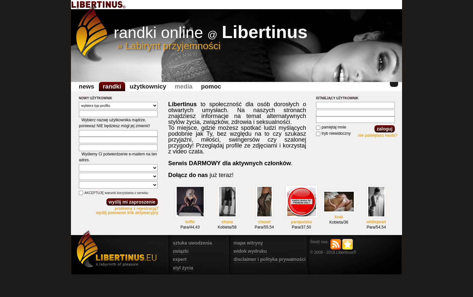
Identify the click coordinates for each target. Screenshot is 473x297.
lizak (338, 217)
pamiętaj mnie (334, 127)
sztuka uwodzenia (192, 243)
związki (181, 251)
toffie (190, 222)
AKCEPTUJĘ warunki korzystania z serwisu (116, 193)
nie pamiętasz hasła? (377, 135)
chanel (264, 222)
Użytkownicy (148, 86)
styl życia (183, 267)
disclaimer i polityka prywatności (269, 259)
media (183, 86)
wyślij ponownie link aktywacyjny (127, 212)
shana (227, 222)
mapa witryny (248, 243)
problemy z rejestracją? (137, 208)
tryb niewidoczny (336, 133)
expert (180, 259)
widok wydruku (250, 251)
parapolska (301, 222)
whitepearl (376, 222)
